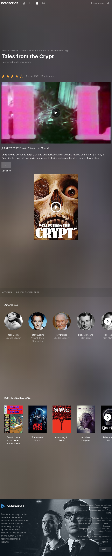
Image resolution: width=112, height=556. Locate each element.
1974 (34, 50)
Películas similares (27, 292)
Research (107, 526)
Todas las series (86, 505)
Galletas (95, 518)
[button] (13, 327)
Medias (96, 523)
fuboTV (24, 50)
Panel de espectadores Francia (98, 531)
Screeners (105, 523)
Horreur (42, 50)
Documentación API (93, 508)
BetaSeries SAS (84, 523)
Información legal (83, 518)
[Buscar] (108, 3)
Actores (7, 292)
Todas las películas (103, 505)
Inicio (4, 50)
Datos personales (104, 521)
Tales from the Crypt (59, 50)
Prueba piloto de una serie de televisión (93, 528)
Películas (14, 50)
